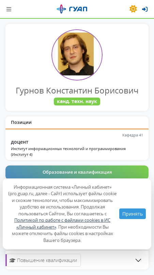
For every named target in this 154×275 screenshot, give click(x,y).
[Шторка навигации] (9, 9)
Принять (132, 214)
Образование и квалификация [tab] (77, 172)
